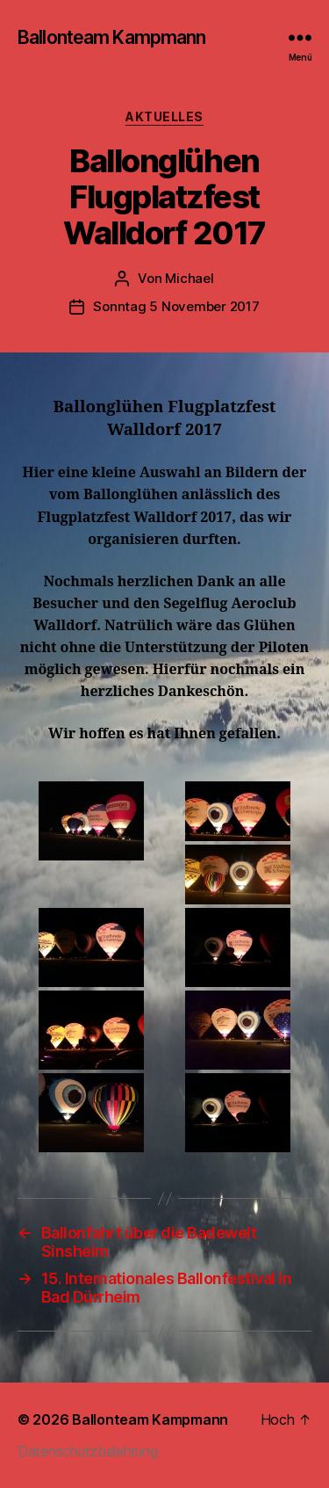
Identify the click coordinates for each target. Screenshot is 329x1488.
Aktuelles (164, 116)
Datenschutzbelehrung (88, 1451)
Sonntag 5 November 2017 (176, 306)
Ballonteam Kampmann (111, 37)
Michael (189, 278)
